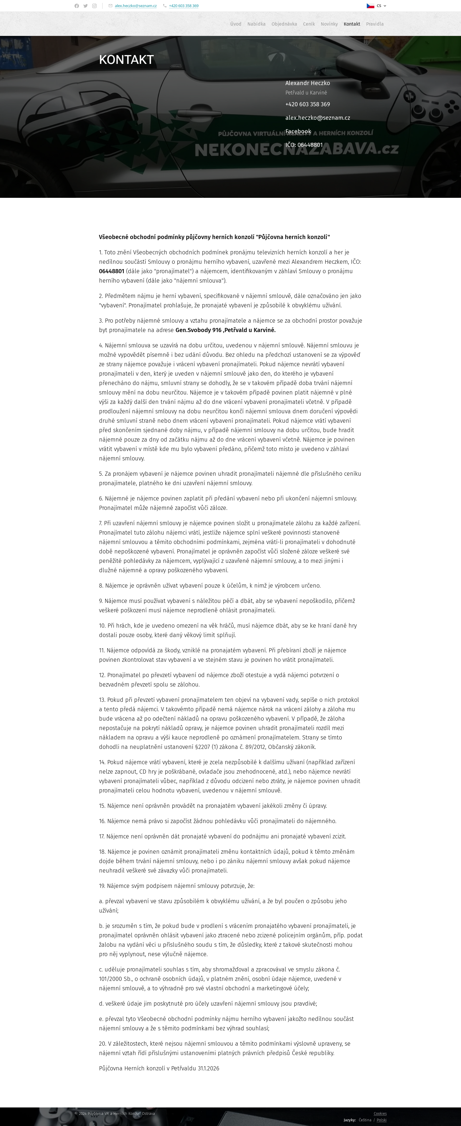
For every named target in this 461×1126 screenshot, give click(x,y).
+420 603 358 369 (184, 5)
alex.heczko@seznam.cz (136, 5)
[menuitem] (205, 24)
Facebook (298, 131)
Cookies (380, 1113)
